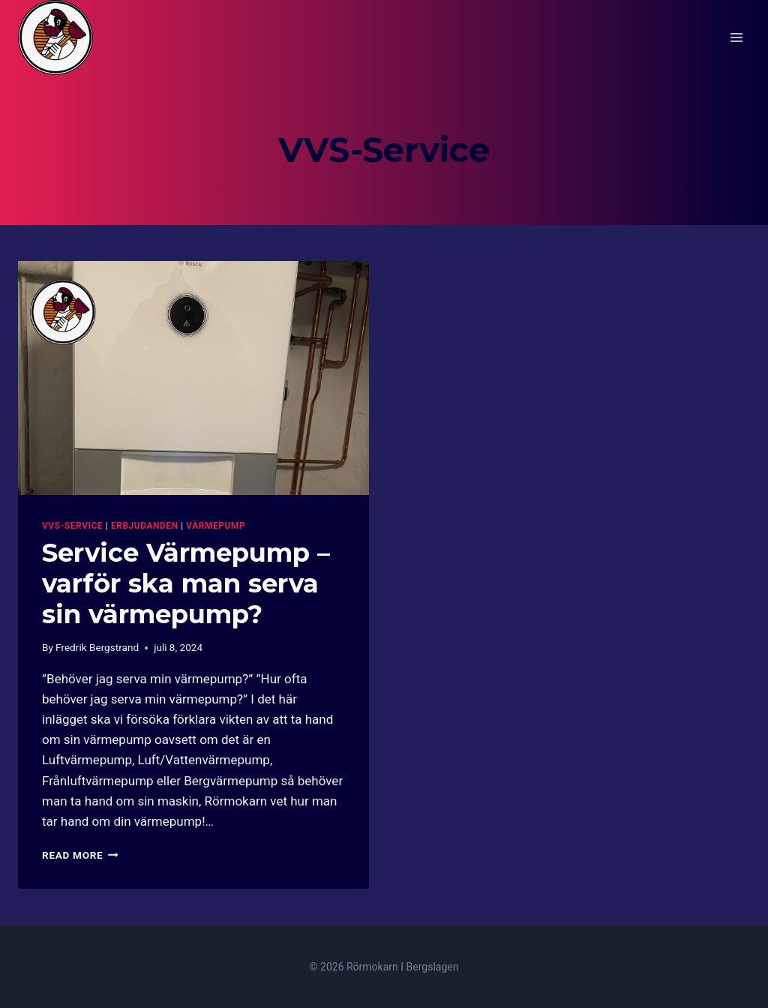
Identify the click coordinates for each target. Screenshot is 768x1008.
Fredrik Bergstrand (97, 647)
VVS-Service (72, 525)
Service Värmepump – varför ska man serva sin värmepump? (186, 583)
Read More (80, 855)
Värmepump (215, 525)
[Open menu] (736, 37)
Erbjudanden (144, 525)
